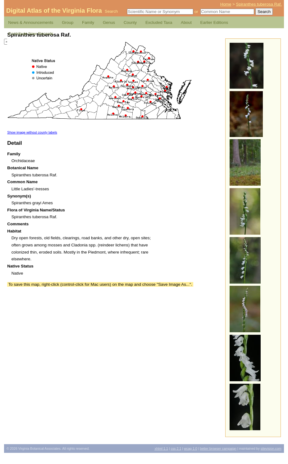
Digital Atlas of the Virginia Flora (54, 10)
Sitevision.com (271, 448)
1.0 (190, 448)
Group (67, 22)
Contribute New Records (30, 33)
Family (88, 22)
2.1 (176, 448)
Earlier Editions (214, 22)
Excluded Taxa (158, 22)
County (130, 22)
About (186, 22)
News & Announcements (30, 22)
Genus (109, 22)
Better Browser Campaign (218, 448)
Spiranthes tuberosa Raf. (259, 4)
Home (225, 4)
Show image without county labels (32, 132)
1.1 (161, 448)
